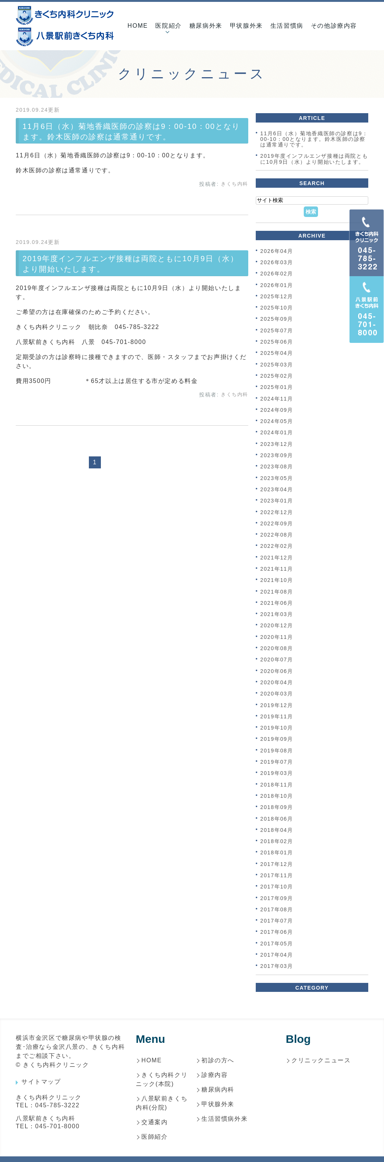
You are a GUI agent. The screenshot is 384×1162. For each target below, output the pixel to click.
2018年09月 (276, 808)
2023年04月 (276, 489)
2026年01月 (276, 285)
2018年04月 (276, 830)
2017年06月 (276, 932)
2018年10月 (276, 796)
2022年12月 (276, 512)
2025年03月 (276, 365)
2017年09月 (276, 898)
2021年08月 (276, 592)
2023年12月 (276, 444)
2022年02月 (276, 546)
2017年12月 (276, 864)
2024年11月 (276, 399)
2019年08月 (276, 751)
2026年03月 (276, 262)
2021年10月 (276, 580)
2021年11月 (276, 569)
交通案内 (154, 1122)
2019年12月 (276, 705)
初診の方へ (217, 1060)
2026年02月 (276, 274)
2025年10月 (276, 308)
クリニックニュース (321, 1060)
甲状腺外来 (246, 25)
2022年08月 (276, 535)
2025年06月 (276, 342)
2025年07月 (276, 330)
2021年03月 (276, 614)
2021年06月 (276, 603)
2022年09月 (276, 523)
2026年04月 (276, 251)
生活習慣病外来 (224, 1119)
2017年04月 (276, 955)
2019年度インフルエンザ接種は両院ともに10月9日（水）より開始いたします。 (314, 159)
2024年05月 (276, 421)
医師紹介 (154, 1137)
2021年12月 (276, 558)
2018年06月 (276, 819)
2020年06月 (276, 671)
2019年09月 (276, 739)
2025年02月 (276, 376)
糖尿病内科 (217, 1089)
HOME (138, 25)
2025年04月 (276, 353)
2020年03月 (276, 694)
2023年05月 (276, 478)
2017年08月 (276, 909)
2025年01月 (276, 387)
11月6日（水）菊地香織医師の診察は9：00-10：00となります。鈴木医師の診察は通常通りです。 (314, 139)
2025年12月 (276, 296)
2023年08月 (276, 467)
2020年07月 (276, 660)
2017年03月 (276, 966)
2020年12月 (276, 626)
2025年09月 (276, 319)
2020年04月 (276, 682)
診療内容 (214, 1075)
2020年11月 (276, 637)
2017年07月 (276, 921)
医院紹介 (168, 25)
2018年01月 (276, 853)
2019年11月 (276, 716)
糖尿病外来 (205, 25)
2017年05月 (276, 944)
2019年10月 (276, 728)
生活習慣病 (286, 25)
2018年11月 (276, 785)
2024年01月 (276, 433)
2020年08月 (276, 648)
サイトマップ (41, 1081)
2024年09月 (276, 410)
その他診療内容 (334, 25)
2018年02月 (276, 841)
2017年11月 (276, 875)
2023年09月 (276, 455)
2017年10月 (276, 887)
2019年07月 (276, 762)
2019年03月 (276, 773)
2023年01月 (276, 501)
